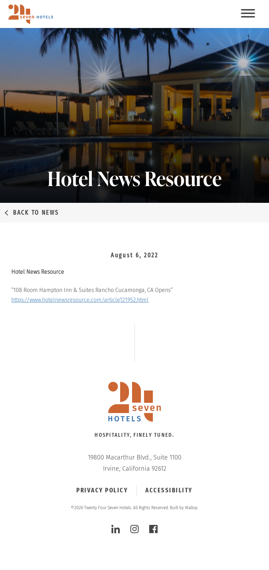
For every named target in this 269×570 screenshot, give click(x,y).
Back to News (35, 212)
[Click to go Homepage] (134, 402)
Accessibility (169, 490)
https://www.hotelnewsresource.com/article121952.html (80, 300)
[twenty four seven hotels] (30, 14)
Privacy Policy (102, 490)
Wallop (191, 507)
